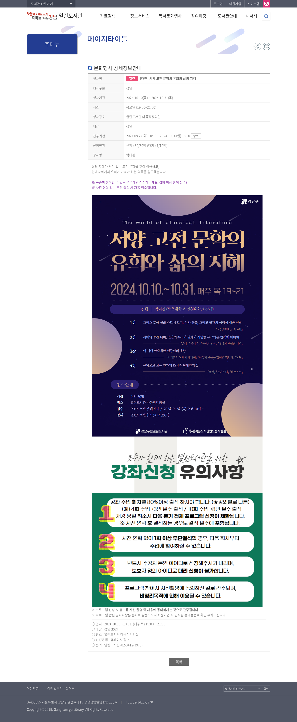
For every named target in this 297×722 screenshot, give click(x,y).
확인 (266, 689)
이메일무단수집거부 (61, 688)
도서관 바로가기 (42, 3)
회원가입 (235, 3)
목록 (179, 661)
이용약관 (33, 688)
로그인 (218, 3)
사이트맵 (254, 3)
